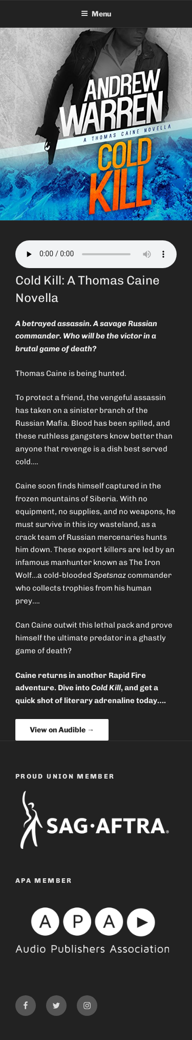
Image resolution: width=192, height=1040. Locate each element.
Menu (96, 13)
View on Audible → (62, 729)
